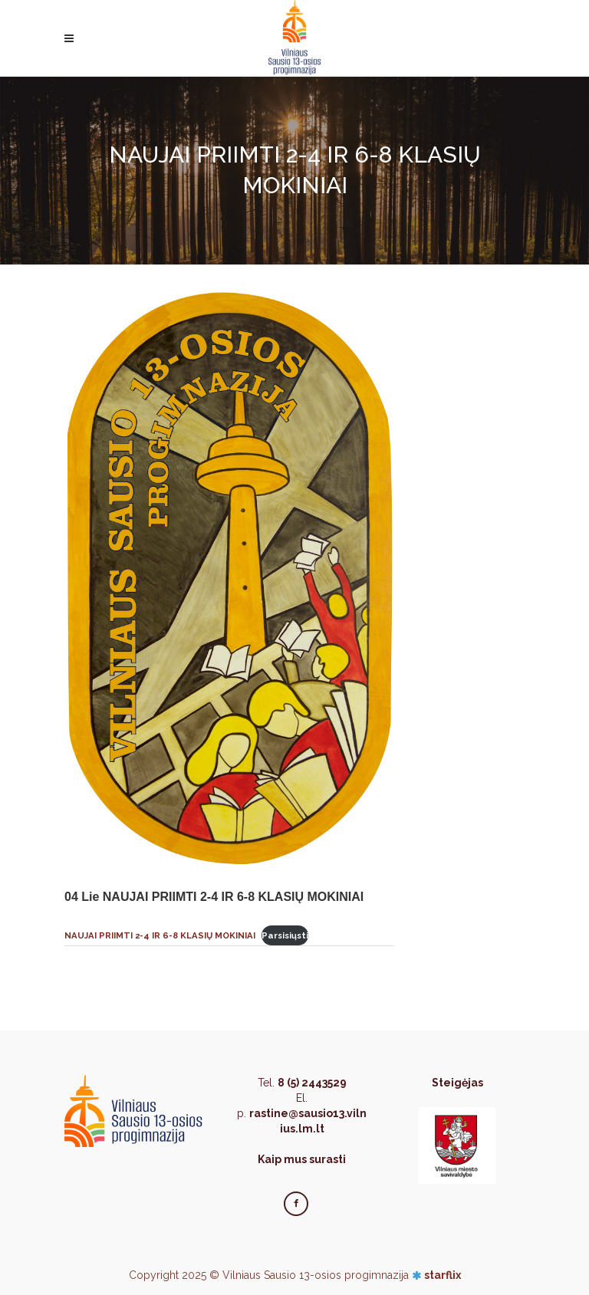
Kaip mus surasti (302, 1159)
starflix (442, 1275)
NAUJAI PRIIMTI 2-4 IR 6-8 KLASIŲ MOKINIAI (159, 935)
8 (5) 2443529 (312, 1082)
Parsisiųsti (285, 935)
